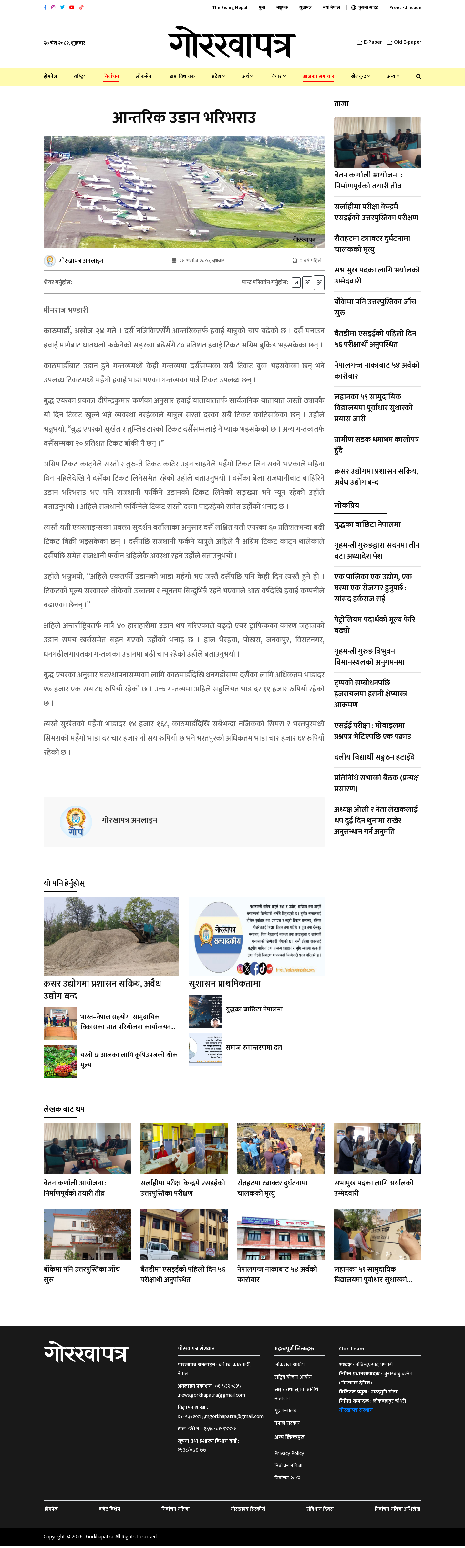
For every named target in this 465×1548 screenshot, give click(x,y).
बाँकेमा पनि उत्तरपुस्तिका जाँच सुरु (375, 307)
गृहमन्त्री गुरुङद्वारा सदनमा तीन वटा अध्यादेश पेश (377, 551)
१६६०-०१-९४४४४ (220, 1430)
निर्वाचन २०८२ (287, 1479)
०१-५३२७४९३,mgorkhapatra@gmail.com (221, 1418)
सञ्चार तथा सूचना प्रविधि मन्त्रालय (296, 1395)
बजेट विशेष (109, 1510)
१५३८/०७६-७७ (192, 1451)
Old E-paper (404, 42)
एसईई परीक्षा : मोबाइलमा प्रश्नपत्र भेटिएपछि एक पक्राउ (372, 731)
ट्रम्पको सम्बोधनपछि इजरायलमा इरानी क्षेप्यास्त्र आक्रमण (370, 694)
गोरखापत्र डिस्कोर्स (248, 1510)
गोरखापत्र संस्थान (356, 1411)
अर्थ (247, 76)
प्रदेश (218, 76)
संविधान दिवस (320, 1510)
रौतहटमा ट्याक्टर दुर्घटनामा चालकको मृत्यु (372, 244)
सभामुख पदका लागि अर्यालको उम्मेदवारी (377, 276)
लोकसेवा (144, 76)
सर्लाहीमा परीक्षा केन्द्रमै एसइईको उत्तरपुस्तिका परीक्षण (376, 212)
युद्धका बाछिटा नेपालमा (254, 1011)
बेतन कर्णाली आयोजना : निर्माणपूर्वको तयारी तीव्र (368, 181)
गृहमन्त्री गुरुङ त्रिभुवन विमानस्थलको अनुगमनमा (369, 657)
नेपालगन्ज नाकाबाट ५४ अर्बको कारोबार (377, 371)
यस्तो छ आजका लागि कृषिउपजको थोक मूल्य (127, 1062)
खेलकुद (360, 76)
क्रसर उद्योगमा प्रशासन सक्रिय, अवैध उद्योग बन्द (102, 991)
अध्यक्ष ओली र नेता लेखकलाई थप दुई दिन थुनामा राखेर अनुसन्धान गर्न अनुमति (376, 820)
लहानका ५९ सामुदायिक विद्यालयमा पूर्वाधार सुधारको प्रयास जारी (373, 407)
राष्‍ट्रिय (80, 76)
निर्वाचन (111, 76)
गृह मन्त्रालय (285, 1412)
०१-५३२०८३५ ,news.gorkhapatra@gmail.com (211, 1392)
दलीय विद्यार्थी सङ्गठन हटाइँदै (374, 757)
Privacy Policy (289, 1455)
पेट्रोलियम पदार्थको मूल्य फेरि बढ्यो (374, 625)
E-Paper (369, 42)
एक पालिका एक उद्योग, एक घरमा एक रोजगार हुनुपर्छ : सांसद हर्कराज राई (373, 588)
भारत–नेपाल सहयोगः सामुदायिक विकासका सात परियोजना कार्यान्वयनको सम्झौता (128, 1028)
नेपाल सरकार (287, 1424)
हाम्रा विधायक (182, 76)
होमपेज (50, 76)
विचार (278, 76)
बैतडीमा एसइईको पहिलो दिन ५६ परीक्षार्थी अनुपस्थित (375, 339)
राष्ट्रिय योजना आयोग (293, 1378)
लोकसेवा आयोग (289, 1366)
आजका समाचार (318, 76)
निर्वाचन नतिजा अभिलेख (397, 1510)
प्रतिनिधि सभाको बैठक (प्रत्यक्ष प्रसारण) (376, 783)
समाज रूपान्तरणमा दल (254, 1049)
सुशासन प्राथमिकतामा (225, 985)
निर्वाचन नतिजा (288, 1467)
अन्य (393, 76)
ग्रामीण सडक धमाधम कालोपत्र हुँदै (376, 445)
